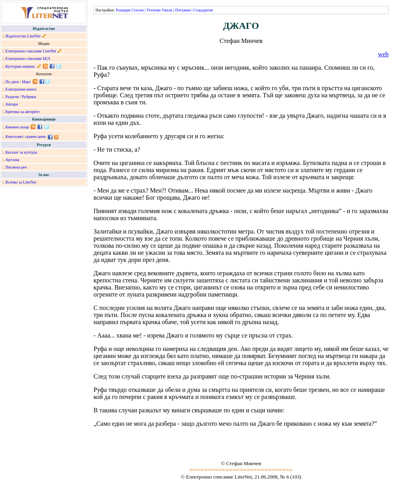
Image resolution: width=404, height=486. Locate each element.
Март (26, 82)
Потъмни (183, 10)
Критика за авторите (23, 111)
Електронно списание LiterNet (31, 51)
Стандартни (203, 10)
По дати (12, 82)
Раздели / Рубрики (21, 97)
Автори (12, 104)
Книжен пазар (17, 127)
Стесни (137, 10)
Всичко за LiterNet (21, 182)
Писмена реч (16, 167)
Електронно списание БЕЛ (28, 58)
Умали (167, 10)
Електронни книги (21, 89)
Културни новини (20, 66)
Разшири (123, 10)
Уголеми (153, 10)
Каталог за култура (21, 152)
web (383, 54)
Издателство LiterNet (23, 36)
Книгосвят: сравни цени (26, 136)
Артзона (12, 160)
